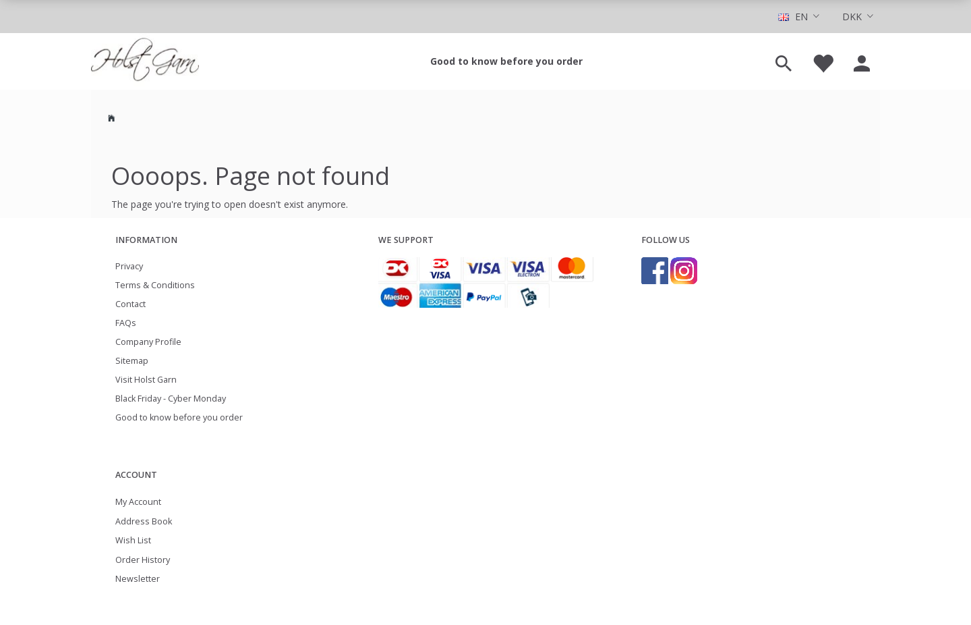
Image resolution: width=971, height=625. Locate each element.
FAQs (125, 323)
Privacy (129, 266)
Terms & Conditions (155, 285)
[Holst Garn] (145, 61)
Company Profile (148, 342)
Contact (130, 304)
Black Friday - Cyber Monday (170, 398)
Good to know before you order (506, 61)
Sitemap (131, 360)
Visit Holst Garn (146, 379)
